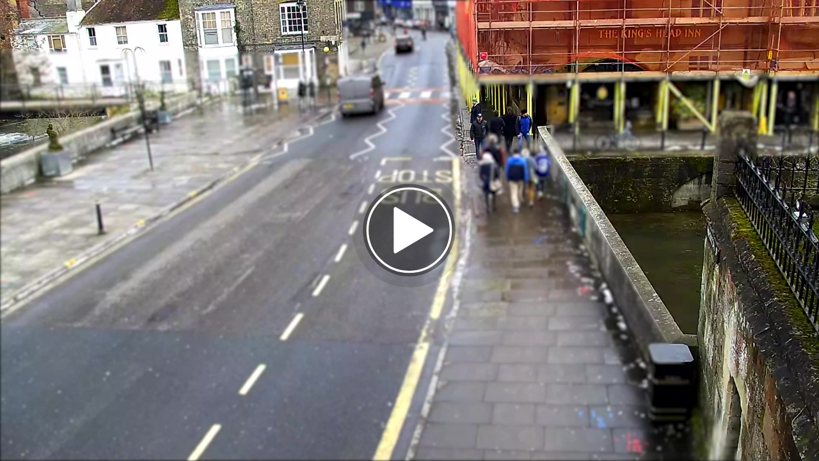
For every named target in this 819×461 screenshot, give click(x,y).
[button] (409, 230)
